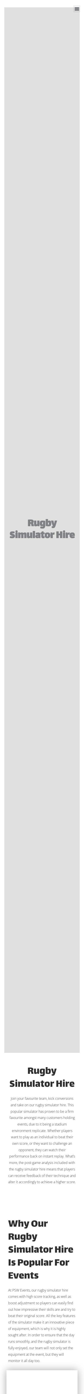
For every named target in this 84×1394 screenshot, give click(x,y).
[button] (76, 8)
